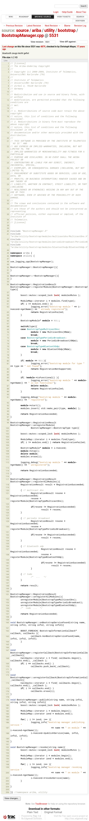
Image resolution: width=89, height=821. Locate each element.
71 (8, 335)
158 (7, 617)
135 (7, 543)
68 (8, 326)
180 (7, 705)
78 (8, 355)
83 (8, 372)
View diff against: (74, 41)
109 (7, 454)
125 (7, 510)
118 (7, 485)
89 (8, 391)
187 (7, 728)
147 (7, 583)
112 (7, 462)
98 (8, 420)
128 (7, 518)
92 (8, 403)
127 (7, 515)
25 (8, 163)
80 (8, 361)
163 (7, 636)
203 (7, 784)
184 (7, 717)
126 (7, 513)
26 (8, 168)
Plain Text (32, 812)
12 (8, 100)
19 (8, 133)
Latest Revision (34, 25)
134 (7, 541)
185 (7, 720)
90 (8, 394)
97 (8, 417)
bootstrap (67, 30)
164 (7, 642)
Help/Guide (67, 12)
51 (8, 270)
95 (8, 411)
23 (8, 152)
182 (7, 711)
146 (7, 580)
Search (80, 17)
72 (8, 338)
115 (7, 473)
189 (7, 739)
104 (7, 439)
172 (7, 672)
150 (7, 591)
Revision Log (80, 25)
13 (8, 105)
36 (8, 220)
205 (7, 789)
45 (8, 253)
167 (7, 650)
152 (7, 600)
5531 (54, 35)
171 (7, 669)
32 (8, 200)
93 (8, 405)
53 (8, 276)
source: (8, 30)
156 (7, 611)
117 (7, 479)
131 (7, 532)
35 (8, 214)
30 (8, 190)
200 (7, 773)
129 (7, 521)
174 (7, 683)
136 (7, 546)
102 (7, 434)
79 (8, 358)
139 (7, 560)
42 (8, 239)
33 (8, 203)
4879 (43, 46)
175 (7, 688)
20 (8, 138)
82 (8, 369)
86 (8, 380)
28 (8, 179)
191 (7, 744)
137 (7, 549)
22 (8, 146)
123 (7, 504)
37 (8, 223)
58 (8, 295)
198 (7, 764)
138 (7, 555)
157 (7, 614)
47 (8, 259)
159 (7, 620)
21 (8, 141)
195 (7, 756)
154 (7, 605)
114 (7, 471)
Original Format (53, 812)
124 (7, 507)
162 (7, 631)
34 (8, 209)
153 (7, 602)
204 (7, 787)
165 (7, 644)
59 (8, 298)
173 (7, 675)
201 (7, 778)
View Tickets (63, 17)
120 (7, 490)
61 (8, 304)
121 (7, 493)
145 (7, 577)
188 (7, 733)
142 (7, 568)
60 (8, 301)
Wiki (11, 17)
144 (7, 574)
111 (7, 459)
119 (7, 487)
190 (7, 741)
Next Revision (51, 25)
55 (8, 282)
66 (8, 321)
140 (7, 563)
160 (7, 622)
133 (7, 538)
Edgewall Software (33, 818)
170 (7, 666)
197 (7, 762)
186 (7, 722)
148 (7, 586)
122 (7, 499)
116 (7, 476)
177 (7, 694)
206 (7, 792)
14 (8, 108)
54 (8, 279)
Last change (8, 46)
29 (8, 184)
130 (7, 526)
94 (8, 408)
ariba (36, 30)
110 (7, 457)
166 (7, 647)
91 (8, 397)
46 (8, 256)
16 (8, 116)
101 (7, 431)
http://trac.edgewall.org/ (76, 818)
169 (7, 663)
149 (7, 588)
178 (7, 697)
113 (7, 468)
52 (8, 273)
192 (7, 747)
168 (7, 658)
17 (8, 122)
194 (7, 753)
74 (8, 344)
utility (49, 30)
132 (7, 535)
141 (7, 566)
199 (7, 767)
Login (56, 12)
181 (7, 708)
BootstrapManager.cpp (23, 35)
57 (8, 292)
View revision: (37, 41)
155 (7, 608)
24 (8, 157)
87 (8, 386)
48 (8, 262)
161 (7, 628)
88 (8, 389)
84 (8, 375)
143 (7, 571)
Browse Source (43, 17)
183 (7, 714)
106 (7, 445)
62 (8, 307)
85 (8, 377)
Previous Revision (14, 25)
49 (8, 264)
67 (8, 323)
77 (8, 352)
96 (8, 414)
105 (7, 442)
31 (8, 195)
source (22, 30)
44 (8, 250)
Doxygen (80, 21)
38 (8, 225)
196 (7, 759)
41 (8, 234)
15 (8, 111)
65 (8, 318)
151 (7, 594)
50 (8, 267)
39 (8, 228)
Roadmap (24, 17)
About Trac (81, 12)
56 (8, 284)
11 (8, 94)
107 (7, 448)
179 (7, 700)
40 (8, 231)
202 (7, 781)
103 (7, 437)
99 (8, 423)
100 (7, 428)
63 (8, 312)
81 (8, 364)
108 (7, 451)
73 (8, 341)
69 (8, 329)
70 (8, 332)
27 (8, 173)
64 (8, 315)
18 (8, 127)
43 (8, 245)
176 (7, 691)
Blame (67, 25)
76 (8, 349)
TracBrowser (41, 804)
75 (8, 346)
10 (8, 92)
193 (7, 750)
